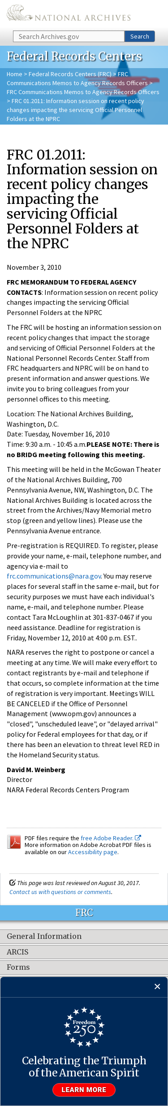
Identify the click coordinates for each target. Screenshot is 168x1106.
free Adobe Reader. (111, 838)
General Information (44, 937)
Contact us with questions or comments (60, 892)
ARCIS (17, 952)
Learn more (84, 1090)
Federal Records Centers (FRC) (70, 74)
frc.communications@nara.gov (54, 575)
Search (139, 36)
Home (14, 74)
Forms (18, 967)
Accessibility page (92, 852)
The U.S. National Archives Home (68, 14)
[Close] (157, 987)
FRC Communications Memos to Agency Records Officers (83, 92)
